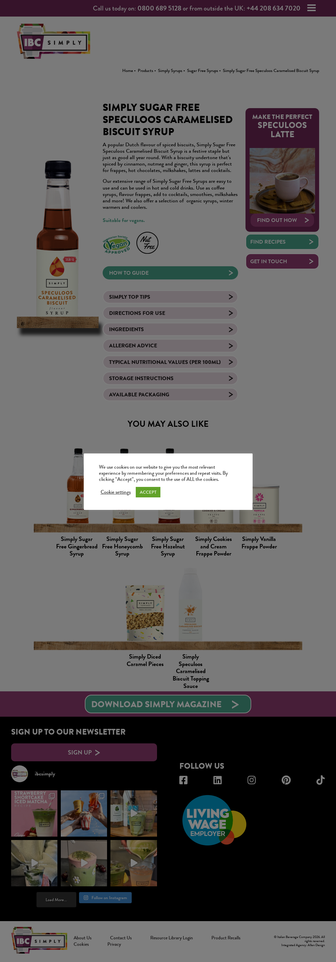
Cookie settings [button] (116, 492)
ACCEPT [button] (148, 492)
